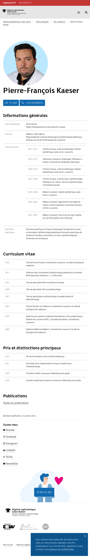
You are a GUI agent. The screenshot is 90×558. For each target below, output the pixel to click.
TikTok (8, 456)
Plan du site (8, 545)
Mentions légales (23, 545)
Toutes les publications (16, 403)
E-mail (11, 102)
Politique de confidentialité (45, 545)
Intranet (63, 545)
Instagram (10, 443)
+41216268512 (32, 102)
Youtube (9, 430)
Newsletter (10, 463)
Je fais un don (44, 492)
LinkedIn (9, 450)
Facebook (9, 436)
